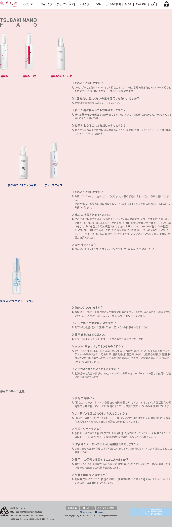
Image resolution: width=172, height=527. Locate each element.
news (99, 512)
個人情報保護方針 (106, 508)
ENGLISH (141, 4)
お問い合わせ (87, 508)
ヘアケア (27, 4)
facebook (86, 512)
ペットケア (84, 4)
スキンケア (46, 4)
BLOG (128, 4)
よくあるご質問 (113, 4)
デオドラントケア (65, 4)
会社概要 (72, 508)
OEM (98, 4)
